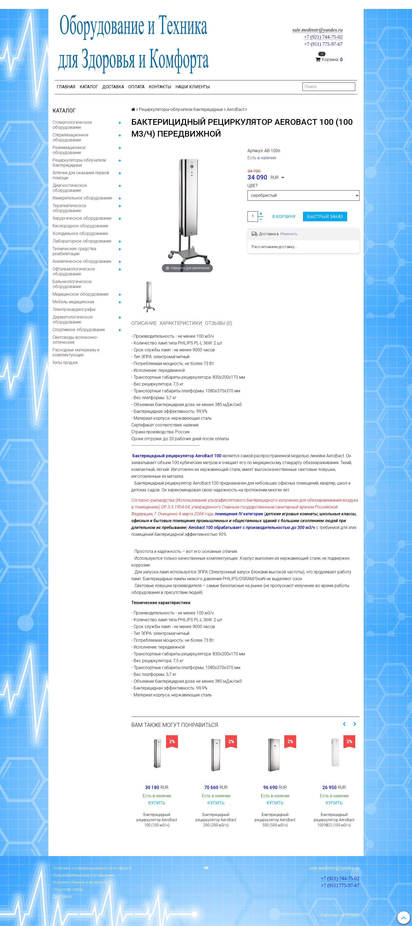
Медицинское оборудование (81, 294)
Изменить (288, 234)
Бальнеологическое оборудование (72, 284)
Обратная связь (68, 889)
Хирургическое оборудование (82, 218)
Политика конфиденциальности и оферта (92, 868)
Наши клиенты (193, 86)
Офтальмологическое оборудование (74, 271)
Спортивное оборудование (79, 329)
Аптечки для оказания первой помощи (81, 175)
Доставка (113, 86)
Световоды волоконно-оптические (75, 340)
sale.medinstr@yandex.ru (317, 30)
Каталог (89, 86)
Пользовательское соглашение (83, 875)
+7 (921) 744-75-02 (323, 37)
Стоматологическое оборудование (72, 125)
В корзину (284, 216)
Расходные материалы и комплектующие (76, 352)
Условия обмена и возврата (80, 882)
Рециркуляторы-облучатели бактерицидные (79, 163)
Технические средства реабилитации (74, 251)
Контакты (160, 86)
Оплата (136, 86)
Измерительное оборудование (82, 198)
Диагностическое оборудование (70, 188)
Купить (156, 802)
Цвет (253, 185)
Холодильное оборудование (80, 233)
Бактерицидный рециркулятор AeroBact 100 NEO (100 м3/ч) (334, 819)
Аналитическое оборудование (82, 261)
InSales (352, 915)
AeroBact (235, 109)
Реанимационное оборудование (69, 150)
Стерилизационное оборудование (71, 137)
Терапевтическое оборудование (69, 208)
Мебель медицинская (73, 301)
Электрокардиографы (74, 309)
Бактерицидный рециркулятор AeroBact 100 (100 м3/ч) (156, 819)
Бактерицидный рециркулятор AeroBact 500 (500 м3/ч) (275, 819)
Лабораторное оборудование (82, 241)
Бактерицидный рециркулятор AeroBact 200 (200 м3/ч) (215, 819)
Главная (66, 86)
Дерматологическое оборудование (73, 320)
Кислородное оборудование (80, 225)
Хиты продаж (65, 362)
